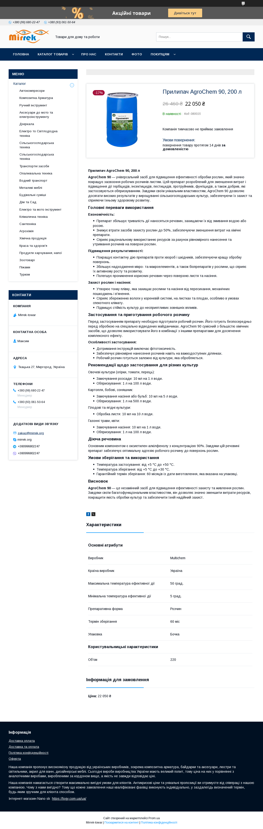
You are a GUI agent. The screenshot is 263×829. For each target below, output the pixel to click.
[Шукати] (249, 36)
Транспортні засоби (34, 166)
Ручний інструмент (33, 105)
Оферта (15, 758)
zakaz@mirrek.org (31, 433)
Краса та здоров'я (33, 246)
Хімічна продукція (32, 238)
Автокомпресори (32, 90)
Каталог (19, 84)
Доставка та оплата (24, 746)
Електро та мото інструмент (40, 209)
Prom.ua (154, 818)
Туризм (24, 274)
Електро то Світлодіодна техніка (38, 133)
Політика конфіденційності (28, 752)
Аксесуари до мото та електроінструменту (36, 115)
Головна (21, 54)
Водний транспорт (33, 180)
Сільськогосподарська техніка (36, 145)
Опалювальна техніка (35, 173)
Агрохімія (26, 231)
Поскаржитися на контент (121, 822)
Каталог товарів (53, 54)
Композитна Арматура (36, 98)
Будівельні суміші (32, 195)
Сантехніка (27, 224)
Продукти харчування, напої (40, 253)
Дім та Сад (27, 202)
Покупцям (160, 54)
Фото (137, 54)
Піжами (24, 267)
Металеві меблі (30, 188)
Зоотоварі (27, 260)
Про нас (88, 54)
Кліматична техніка (33, 217)
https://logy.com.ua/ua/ (69, 798)
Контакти (114, 54)
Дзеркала (26, 124)
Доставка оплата (22, 741)
